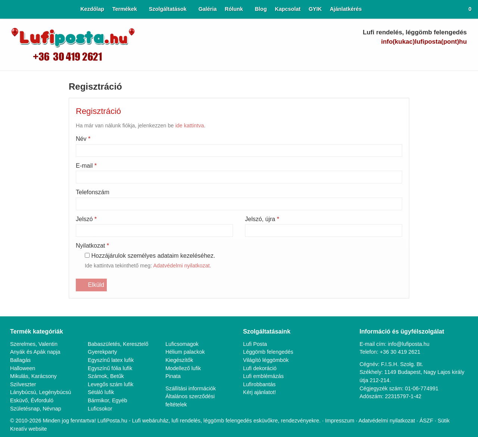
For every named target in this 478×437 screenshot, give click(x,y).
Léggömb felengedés (269, 124)
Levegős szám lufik (111, 157)
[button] (467, 9)
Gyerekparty (103, 124)
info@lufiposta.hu (438, 41)
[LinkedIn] (435, 56)
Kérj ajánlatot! (260, 164)
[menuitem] (82, 9)
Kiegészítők (179, 132)
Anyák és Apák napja (35, 124)
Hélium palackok (185, 124)
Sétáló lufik (101, 164)
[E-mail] (383, 56)
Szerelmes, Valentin (34, 116)
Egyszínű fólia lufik (110, 140)
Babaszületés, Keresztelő (119, 116)
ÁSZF (438, 193)
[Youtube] (422, 56)
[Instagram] (448, 56)
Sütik (454, 193)
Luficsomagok (182, 116)
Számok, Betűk (106, 148)
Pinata (173, 148)
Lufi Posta (255, 116)
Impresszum (349, 193)
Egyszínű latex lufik (111, 132)
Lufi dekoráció (260, 140)
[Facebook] (409, 56)
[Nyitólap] (6, 9)
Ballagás (20, 132)
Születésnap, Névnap (36, 181)
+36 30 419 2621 (401, 124)
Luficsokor (100, 181)
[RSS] (461, 56)
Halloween (23, 140)
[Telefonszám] (396, 56)
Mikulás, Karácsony (33, 148)
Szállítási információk (191, 160)
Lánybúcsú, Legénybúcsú (41, 164)
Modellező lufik (183, 140)
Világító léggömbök (267, 132)
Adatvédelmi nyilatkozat (398, 193)
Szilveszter (23, 157)
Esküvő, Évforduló (32, 173)
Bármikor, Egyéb (108, 173)
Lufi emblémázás (264, 148)
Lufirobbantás (260, 157)
